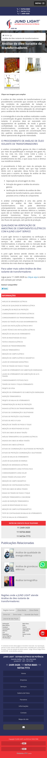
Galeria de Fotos (23, 693)
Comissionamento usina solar (14, 473)
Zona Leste (17, 614)
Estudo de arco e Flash (11, 420)
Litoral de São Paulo (10, 619)
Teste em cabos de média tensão (15, 489)
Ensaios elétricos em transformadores (18, 408)
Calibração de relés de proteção (15, 310)
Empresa (23, 680)
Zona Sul (6, 614)
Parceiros (23, 699)
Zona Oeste (33, 610)
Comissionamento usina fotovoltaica (17, 469)
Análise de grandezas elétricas (14, 301)
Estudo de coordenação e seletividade (17, 412)
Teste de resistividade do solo (14, 338)
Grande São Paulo (31, 614)
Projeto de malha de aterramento (16, 400)
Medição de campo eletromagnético (16, 509)
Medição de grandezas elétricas (15, 465)
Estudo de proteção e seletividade (16, 416)
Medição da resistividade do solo (15, 429)
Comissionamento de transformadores (18, 318)
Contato (23, 713)
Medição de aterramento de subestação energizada (23, 392)
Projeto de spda (8, 388)
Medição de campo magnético (14, 481)
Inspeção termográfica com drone (16, 497)
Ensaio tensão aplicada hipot (14, 477)
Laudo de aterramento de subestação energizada (22, 370)
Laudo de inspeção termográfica (15, 501)
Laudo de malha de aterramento (15, 457)
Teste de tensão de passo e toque (15, 366)
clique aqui (33, 277)
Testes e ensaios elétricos (12, 342)
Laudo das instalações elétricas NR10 (17, 326)
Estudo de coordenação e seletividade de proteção (23, 449)
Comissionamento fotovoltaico (15, 380)
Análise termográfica (11, 350)
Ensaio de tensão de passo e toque (16, 493)
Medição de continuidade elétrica (16, 485)
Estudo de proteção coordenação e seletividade (21, 453)
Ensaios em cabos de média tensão (16, 441)
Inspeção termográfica (11, 396)
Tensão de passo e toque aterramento (17, 384)
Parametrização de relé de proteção (17, 404)
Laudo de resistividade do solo (14, 505)
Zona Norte (22, 610)
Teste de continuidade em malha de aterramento (22, 513)
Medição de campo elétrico (13, 354)
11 (23, 9)
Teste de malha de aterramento (15, 517)
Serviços (23, 686)
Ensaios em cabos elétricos (13, 445)
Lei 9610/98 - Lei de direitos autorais (11, 651)
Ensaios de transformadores (14, 346)
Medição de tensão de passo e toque (16, 425)
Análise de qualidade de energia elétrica (18, 306)
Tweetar (4, 288)
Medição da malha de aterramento (16, 334)
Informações (9, 295)
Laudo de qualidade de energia (14, 461)
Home (23, 673)
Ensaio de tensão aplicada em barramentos (19, 322)
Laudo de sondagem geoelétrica (15, 362)
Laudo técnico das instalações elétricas (18, 330)
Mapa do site (23, 719)
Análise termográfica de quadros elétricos (19, 437)
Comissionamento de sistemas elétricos (18, 314)
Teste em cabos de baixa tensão (14, 433)
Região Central (8, 610)
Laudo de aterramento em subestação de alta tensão (20, 375)
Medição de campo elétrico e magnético (18, 358)
